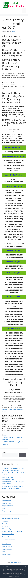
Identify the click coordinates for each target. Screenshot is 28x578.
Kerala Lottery (6, 500)
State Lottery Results (16, 562)
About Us (5, 521)
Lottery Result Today (8, 534)
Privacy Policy (6, 536)
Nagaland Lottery (7, 506)
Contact (4, 524)
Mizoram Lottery (7, 503)
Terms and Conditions (8, 539)
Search (4, 452)
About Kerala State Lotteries (10, 518)
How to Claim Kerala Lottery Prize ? (12, 531)
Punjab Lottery (6, 511)
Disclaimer (5, 526)
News (6, 435)
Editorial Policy (6, 529)
